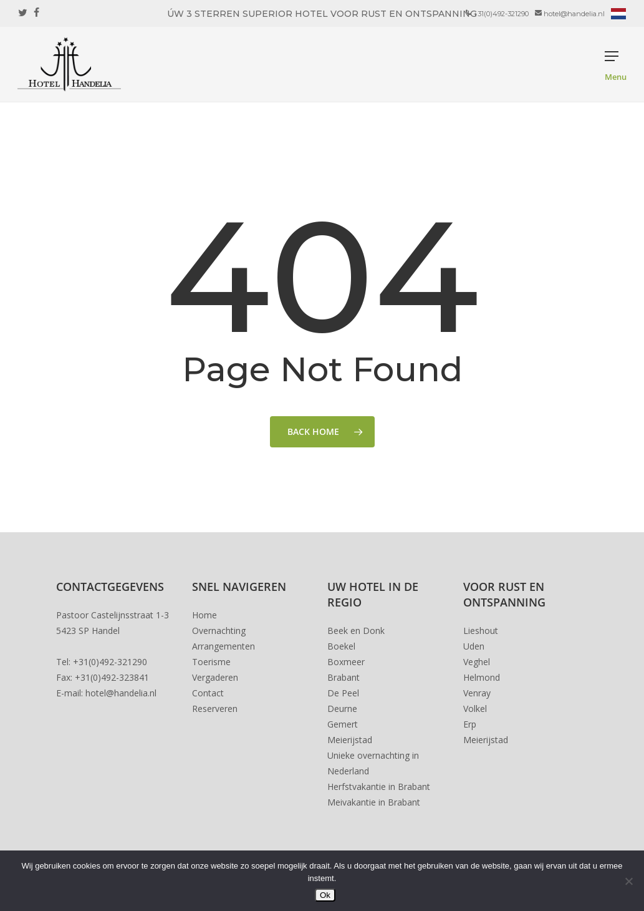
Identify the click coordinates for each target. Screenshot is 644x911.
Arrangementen (223, 646)
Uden (473, 646)
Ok (325, 895)
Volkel (475, 708)
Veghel (476, 662)
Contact (208, 693)
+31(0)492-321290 (110, 662)
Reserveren (215, 708)
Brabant (343, 677)
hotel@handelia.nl (120, 693)
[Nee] (628, 881)
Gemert (342, 724)
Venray (477, 693)
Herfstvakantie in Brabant (378, 786)
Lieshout (480, 630)
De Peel (343, 693)
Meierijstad (349, 740)
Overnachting (219, 630)
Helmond (481, 677)
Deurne (342, 708)
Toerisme (211, 662)
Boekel (341, 646)
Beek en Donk (356, 630)
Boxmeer (346, 662)
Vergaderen (215, 677)
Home (204, 615)
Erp (469, 724)
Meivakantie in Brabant (373, 802)
